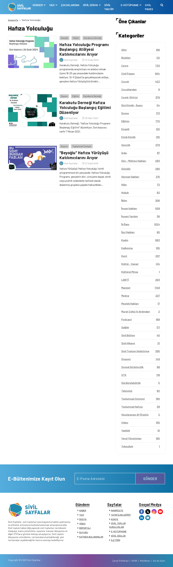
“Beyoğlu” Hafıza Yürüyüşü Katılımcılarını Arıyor (84, 155)
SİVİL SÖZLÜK (118, 535)
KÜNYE (114, 519)
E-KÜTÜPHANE (119, 531)
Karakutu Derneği (92, 37)
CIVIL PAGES (149, 7)
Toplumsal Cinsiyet (81, 146)
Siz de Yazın (159, 560)
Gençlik (64, 37)
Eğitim (75, 96)
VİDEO (82, 523)
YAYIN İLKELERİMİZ (121, 514)
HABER (82, 510)
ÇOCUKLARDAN (70, 5)
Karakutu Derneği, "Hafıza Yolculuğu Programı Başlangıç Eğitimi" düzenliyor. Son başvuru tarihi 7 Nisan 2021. (84, 127)
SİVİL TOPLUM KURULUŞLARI (117, 525)
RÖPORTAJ (85, 527)
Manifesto (145, 560)
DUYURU (83, 532)
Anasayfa (13, 20)
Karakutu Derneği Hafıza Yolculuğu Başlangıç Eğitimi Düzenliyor (85, 107)
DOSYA (82, 519)
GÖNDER (150, 478)
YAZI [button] (52, 5)
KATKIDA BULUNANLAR (91, 536)
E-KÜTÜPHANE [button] (130, 5)
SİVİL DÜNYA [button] (90, 5)
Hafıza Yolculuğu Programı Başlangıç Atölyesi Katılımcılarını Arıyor (84, 49)
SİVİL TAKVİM (108, 7)
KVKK (134, 560)
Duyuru (64, 96)
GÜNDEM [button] (38, 5)
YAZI (81, 514)
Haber (76, 37)
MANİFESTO (117, 510)
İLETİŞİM (115, 540)
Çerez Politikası (121, 560)
